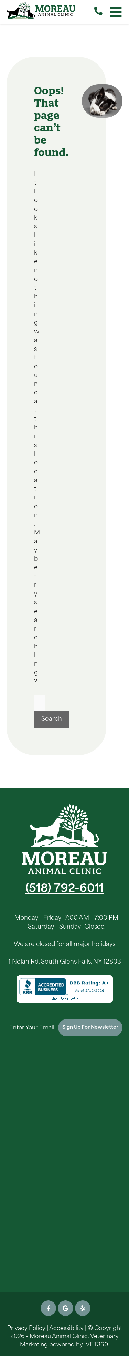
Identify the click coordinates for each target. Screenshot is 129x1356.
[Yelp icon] (82, 1308)
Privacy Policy (26, 1328)
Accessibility (66, 1328)
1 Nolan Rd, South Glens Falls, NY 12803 (64, 962)
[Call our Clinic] (98, 12)
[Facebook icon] (48, 1308)
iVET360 (96, 1345)
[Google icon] (65, 1308)
